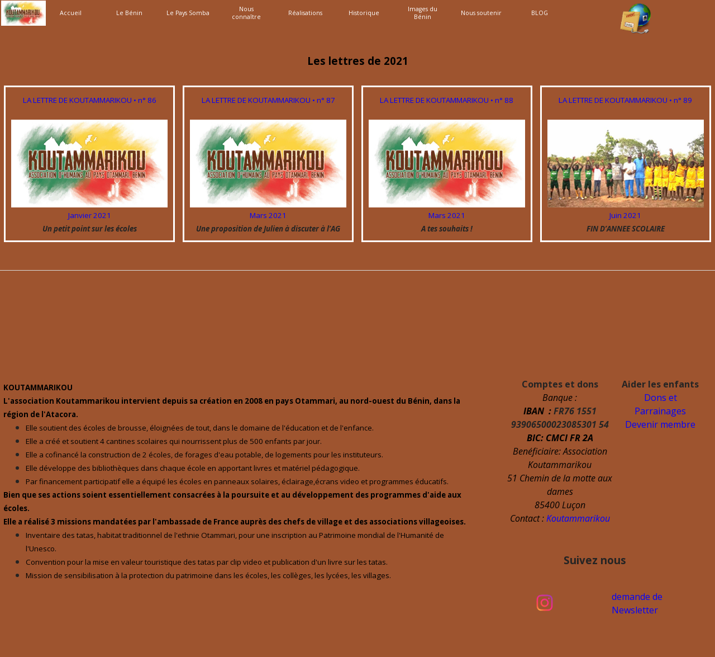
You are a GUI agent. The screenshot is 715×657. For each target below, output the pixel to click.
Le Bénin (129, 13)
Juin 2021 (625, 215)
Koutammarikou (578, 518)
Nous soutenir (481, 13)
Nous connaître (246, 13)
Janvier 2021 (89, 215)
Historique (364, 13)
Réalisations (305, 13)
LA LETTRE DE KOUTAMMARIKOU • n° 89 (625, 100)
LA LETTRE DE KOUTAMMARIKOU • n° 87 (268, 100)
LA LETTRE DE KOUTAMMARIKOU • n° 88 (446, 100)
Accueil (71, 13)
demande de (637, 596)
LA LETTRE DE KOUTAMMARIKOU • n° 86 (89, 100)
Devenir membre (660, 424)
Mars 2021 (268, 215)
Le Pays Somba (187, 13)
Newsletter (635, 610)
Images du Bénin (422, 13)
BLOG (539, 13)
